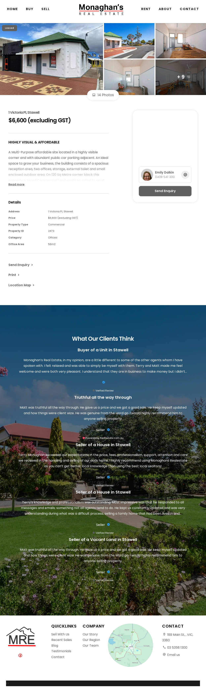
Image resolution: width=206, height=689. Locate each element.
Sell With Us (60, 634)
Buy (29, 12)
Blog (54, 645)
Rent (146, 12)
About (165, 12)
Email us (173, 654)
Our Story (90, 634)
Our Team (91, 645)
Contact (189, 12)
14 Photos (103, 95)
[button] (14, 275)
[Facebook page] (21, 656)
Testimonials (61, 651)
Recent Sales (61, 640)
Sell (45, 12)
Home (12, 12)
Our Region (91, 640)
